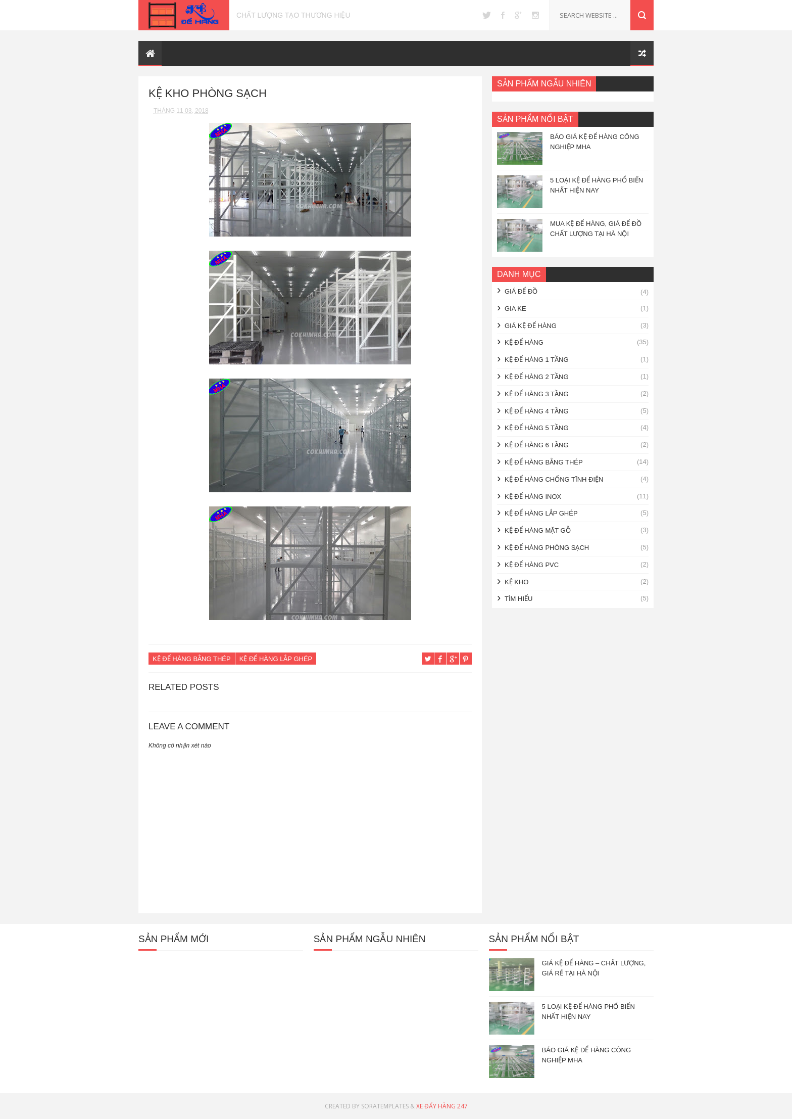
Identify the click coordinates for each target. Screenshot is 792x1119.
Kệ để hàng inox (533, 496)
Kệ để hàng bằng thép (192, 659)
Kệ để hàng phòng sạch (547, 547)
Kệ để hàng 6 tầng (537, 445)
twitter (486, 15)
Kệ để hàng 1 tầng (537, 359)
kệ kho (516, 582)
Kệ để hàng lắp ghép (276, 659)
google (518, 15)
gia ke (515, 308)
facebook (503, 15)
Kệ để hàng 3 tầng (537, 394)
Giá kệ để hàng (531, 326)
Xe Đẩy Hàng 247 (442, 1106)
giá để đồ (521, 291)
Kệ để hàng (524, 342)
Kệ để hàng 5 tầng (537, 428)
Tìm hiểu (518, 598)
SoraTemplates (385, 1106)
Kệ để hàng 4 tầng (537, 411)
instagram (535, 15)
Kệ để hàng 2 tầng (537, 377)
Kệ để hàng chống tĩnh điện (554, 479)
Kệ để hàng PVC (532, 565)
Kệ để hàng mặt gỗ (538, 530)
